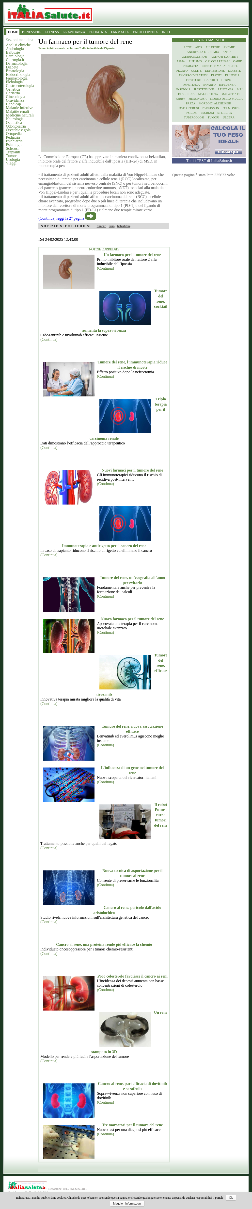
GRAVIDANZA (74, 32)
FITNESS (52, 32)
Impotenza (191, 84)
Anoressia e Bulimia (203, 52)
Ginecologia (15, 97)
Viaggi (11, 163)
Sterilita (224, 112)
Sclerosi (12, 148)
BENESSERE (31, 32)
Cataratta (190, 66)
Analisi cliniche (18, 45)
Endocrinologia (18, 74)
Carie (237, 61)
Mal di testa (208, 94)
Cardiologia (15, 56)
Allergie (212, 47)
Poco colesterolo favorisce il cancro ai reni (132, 976)
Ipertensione (204, 89)
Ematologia (15, 71)
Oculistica (14, 122)
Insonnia (183, 89)
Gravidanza (15, 100)
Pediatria (13, 137)
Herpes (226, 80)
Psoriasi (207, 112)
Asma (180, 61)
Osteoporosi (189, 108)
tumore (101, 226)
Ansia (227, 52)
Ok (231, 1197)
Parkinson (210, 108)
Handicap (13, 104)
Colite (196, 70)
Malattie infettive (19, 108)
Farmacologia (17, 78)
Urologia (13, 159)
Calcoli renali (217, 61)
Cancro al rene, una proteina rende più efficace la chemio (104, 944)
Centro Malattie (209, 40)
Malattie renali (17, 111)
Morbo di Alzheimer (215, 103)
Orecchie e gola (18, 130)
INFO (166, 32)
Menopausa (198, 98)
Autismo (195, 61)
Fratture (193, 80)
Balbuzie (13, 52)
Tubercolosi (194, 117)
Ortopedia (14, 133)
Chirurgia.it (15, 60)
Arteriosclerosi (194, 56)
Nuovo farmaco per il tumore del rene (132, 619)
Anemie (229, 47)
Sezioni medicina (19, 40)
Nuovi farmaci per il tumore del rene (132, 470)
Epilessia (232, 75)
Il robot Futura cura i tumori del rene (160, 814)
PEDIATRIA (98, 32)
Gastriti (211, 80)
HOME (13, 32)
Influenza (227, 84)
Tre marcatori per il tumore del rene (132, 1125)
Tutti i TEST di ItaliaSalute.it (209, 161)
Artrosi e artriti (224, 56)
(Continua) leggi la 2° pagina (61, 218)
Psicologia (14, 145)
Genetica (13, 89)
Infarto (209, 84)
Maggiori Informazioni (127, 1203)
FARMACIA (120, 32)
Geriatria (13, 93)
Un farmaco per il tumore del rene (132, 255)
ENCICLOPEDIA (145, 32)
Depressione (215, 70)
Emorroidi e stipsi (193, 75)
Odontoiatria (16, 126)
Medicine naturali (20, 115)
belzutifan (123, 226)
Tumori (11, 156)
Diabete (12, 67)
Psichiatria (14, 141)
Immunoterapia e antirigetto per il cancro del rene (104, 546)
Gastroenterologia (20, 85)
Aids (198, 47)
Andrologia (15, 49)
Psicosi (191, 112)
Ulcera (229, 117)
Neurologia (15, 119)
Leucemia (225, 89)
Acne (188, 47)
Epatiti (216, 75)
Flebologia (14, 82)
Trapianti (13, 152)
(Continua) (105, 268)
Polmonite (230, 108)
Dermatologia (17, 63)
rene (111, 226)
